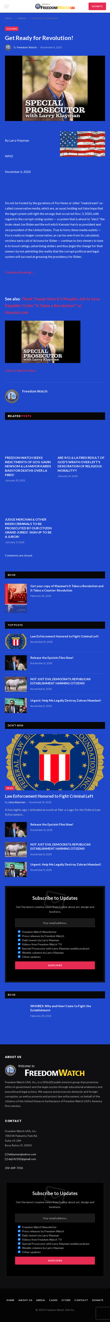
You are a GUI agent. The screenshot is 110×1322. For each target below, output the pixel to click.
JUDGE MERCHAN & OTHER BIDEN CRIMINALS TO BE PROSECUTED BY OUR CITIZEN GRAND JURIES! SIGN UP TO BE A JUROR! (28, 527)
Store (66, 1300)
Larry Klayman (17, 802)
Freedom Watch (27, 47)
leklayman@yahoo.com (22, 1154)
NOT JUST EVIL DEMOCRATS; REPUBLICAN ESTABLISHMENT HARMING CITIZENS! (60, 681)
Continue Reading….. (20, 272)
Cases (53, 1300)
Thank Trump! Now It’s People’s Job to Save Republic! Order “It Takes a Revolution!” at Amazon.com (52, 305)
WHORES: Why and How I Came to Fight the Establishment (60, 1008)
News (10, 788)
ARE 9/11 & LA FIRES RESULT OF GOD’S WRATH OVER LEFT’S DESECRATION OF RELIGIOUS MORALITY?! (81, 464)
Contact (81, 1300)
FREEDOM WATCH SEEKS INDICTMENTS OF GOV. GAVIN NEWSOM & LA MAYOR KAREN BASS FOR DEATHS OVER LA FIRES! (28, 466)
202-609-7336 (14, 1168)
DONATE (97, 6)
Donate (97, 1300)
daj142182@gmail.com (22, 1159)
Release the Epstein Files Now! (51, 657)
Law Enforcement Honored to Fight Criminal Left (64, 636)
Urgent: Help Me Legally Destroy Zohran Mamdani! (65, 700)
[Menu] (6, 6)
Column (12, 28)
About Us (25, 1300)
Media (40, 1300)
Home (10, 1300)
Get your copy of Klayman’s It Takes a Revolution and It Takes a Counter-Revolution (66, 588)
